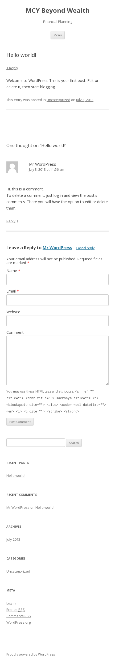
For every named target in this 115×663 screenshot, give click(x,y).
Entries (15, 608)
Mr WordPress (42, 164)
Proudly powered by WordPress (30, 653)
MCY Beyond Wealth (58, 10)
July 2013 (13, 538)
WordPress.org (18, 621)
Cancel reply (85, 248)
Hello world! (15, 474)
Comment (15, 332)
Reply (10, 221)
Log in (11, 602)
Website (13, 311)
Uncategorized (58, 99)
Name (13, 270)
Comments (18, 614)
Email (12, 291)
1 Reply (12, 67)
